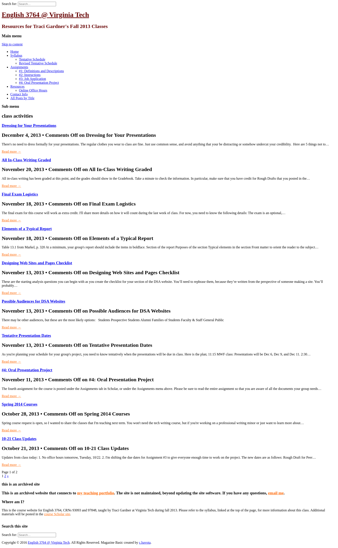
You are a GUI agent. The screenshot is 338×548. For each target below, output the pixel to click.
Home (14, 51)
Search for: (9, 4)
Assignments (19, 67)
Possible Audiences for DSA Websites (33, 301)
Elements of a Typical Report (27, 228)
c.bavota (145, 542)
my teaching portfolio (95, 493)
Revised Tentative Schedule (38, 63)
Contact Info (19, 94)
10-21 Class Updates (19, 438)
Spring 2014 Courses (19, 404)
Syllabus (16, 55)
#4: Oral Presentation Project (39, 82)
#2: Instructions (30, 75)
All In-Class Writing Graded (26, 160)
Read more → (11, 151)
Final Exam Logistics (20, 194)
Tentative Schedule (32, 59)
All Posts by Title (22, 98)
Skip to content (12, 44)
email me (276, 493)
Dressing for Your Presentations (29, 125)
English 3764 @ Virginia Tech (45, 15)
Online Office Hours (33, 90)
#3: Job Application (32, 79)
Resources (17, 86)
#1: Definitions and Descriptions (41, 71)
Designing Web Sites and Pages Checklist (37, 263)
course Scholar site (57, 514)
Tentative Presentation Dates (26, 335)
